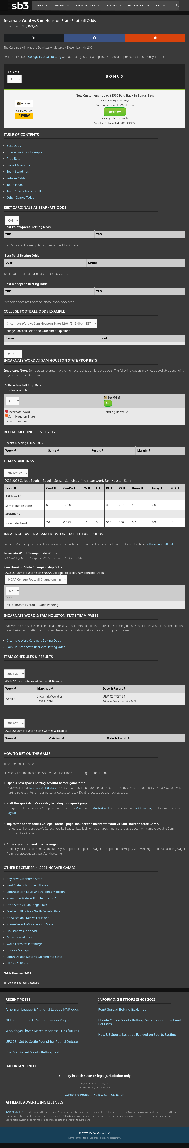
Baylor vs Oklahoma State (24, 879)
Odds (43, 5)
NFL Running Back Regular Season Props (37, 1020)
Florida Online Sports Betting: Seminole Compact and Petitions (139, 1022)
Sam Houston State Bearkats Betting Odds (36, 647)
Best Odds (14, 146)
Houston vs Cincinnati (22, 931)
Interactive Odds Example (24, 152)
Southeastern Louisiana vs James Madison (36, 892)
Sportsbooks (89, 5)
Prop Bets (13, 159)
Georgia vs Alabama (20, 937)
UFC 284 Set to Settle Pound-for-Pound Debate (42, 1041)
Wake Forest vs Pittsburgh (25, 944)
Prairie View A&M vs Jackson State (30, 924)
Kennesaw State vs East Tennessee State (34, 898)
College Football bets (159, 544)
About (164, 5)
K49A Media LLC (14, 1112)
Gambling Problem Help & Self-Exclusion (94, 1094)
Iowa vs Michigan (19, 950)
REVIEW (24, 116)
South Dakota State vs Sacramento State (34, 957)
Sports (63, 5)
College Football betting (44, 57)
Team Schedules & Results (25, 191)
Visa (79, 808)
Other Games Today (20, 198)
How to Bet (140, 5)
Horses (115, 5)
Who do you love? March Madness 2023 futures (42, 1031)
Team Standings (18, 171)
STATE (13, 72)
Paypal (11, 813)
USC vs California (18, 963)
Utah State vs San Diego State (27, 905)
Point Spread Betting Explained (122, 1009)
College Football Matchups (23, 982)
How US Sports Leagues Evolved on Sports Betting (137, 1034)
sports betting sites (42, 788)
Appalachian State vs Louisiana (28, 918)
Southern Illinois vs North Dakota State (33, 911)
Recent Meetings (18, 165)
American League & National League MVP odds (42, 1009)
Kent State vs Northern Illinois (27, 885)
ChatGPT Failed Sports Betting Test (32, 1052)
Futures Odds (16, 178)
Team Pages (15, 185)
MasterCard (100, 808)
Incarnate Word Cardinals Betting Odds (34, 640)
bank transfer (142, 808)
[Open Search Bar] (176, 5)
